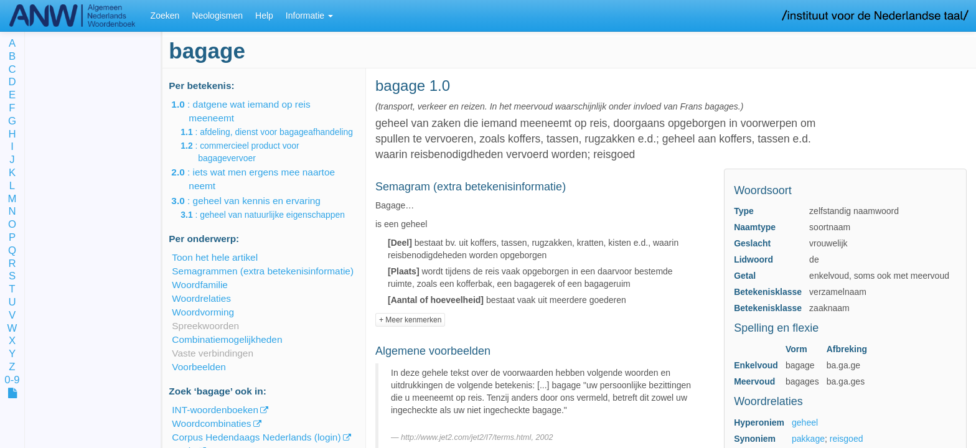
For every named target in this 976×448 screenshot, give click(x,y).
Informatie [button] (309, 16)
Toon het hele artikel (215, 257)
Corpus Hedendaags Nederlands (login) (256, 437)
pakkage (808, 439)
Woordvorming (203, 312)
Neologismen (217, 16)
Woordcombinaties (211, 423)
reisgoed (846, 439)
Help (264, 16)
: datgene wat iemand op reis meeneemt (249, 111)
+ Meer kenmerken (410, 319)
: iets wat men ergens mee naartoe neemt (262, 179)
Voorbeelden (198, 367)
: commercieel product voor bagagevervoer (248, 152)
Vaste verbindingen (212, 353)
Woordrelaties (201, 298)
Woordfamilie (200, 284)
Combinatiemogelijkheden (227, 339)
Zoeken (165, 16)
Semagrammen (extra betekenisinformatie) (263, 271)
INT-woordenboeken (215, 409)
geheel (805, 422)
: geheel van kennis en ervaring (255, 200)
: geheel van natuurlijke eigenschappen (271, 215)
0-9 (11, 380)
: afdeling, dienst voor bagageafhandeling (275, 132)
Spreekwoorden (205, 325)
